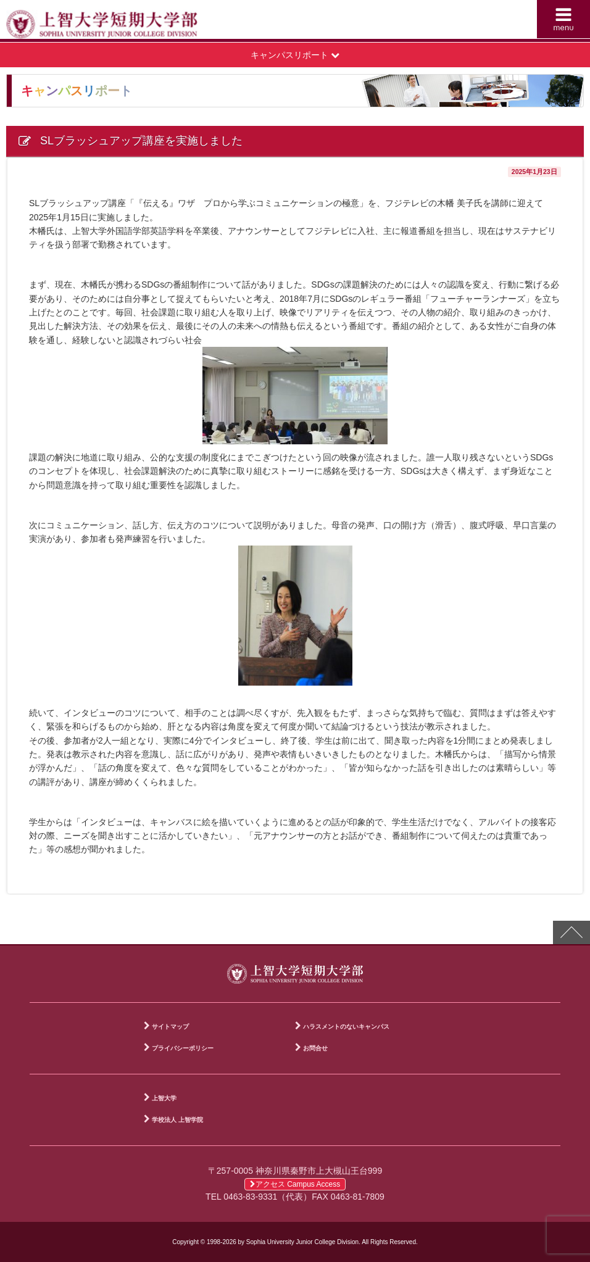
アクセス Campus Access (295, 1184)
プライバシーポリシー (183, 1048)
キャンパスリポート (295, 55)
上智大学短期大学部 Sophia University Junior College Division (153, 22)
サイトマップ (170, 1026)
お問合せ (315, 1048)
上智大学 (164, 1098)
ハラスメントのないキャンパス (346, 1026)
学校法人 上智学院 (177, 1119)
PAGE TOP (571, 932)
